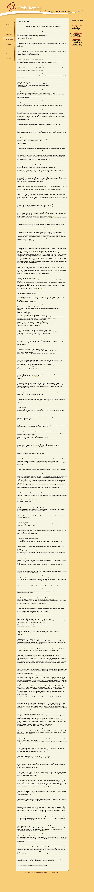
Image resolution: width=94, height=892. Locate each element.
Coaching (9, 29)
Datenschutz (9, 53)
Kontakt (9, 44)
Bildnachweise (9, 58)
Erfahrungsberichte (9, 39)
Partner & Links (9, 34)
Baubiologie (8, 24)
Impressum (8, 49)
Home (8, 20)
